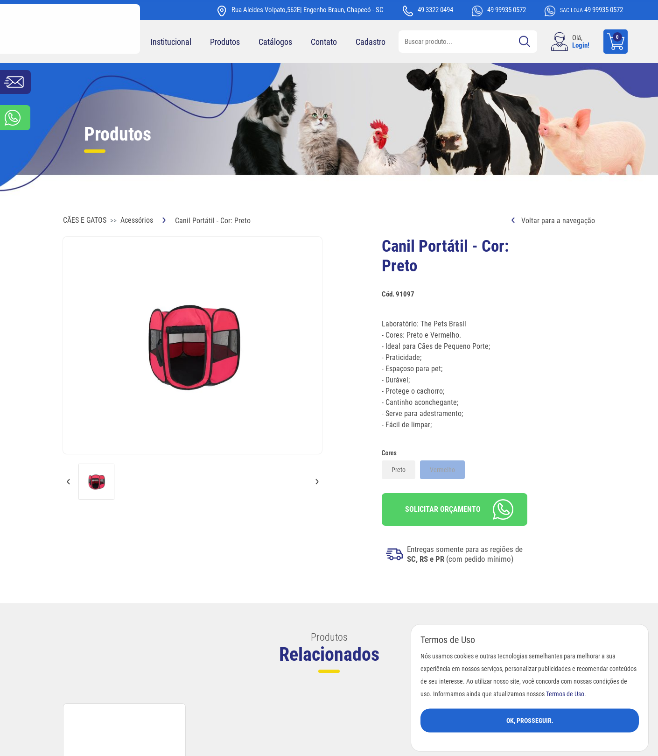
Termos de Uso (565, 694)
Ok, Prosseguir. (529, 720)
